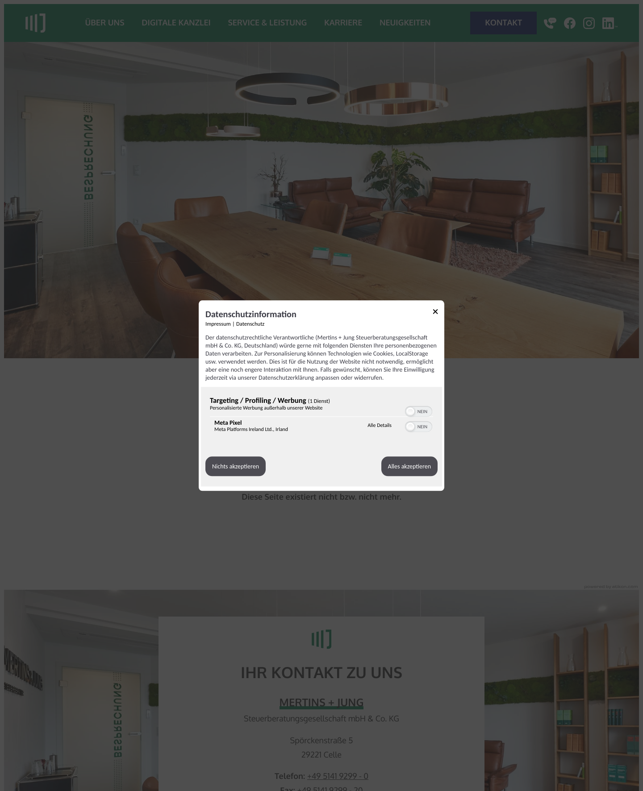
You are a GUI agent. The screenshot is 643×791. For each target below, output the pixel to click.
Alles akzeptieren (409, 466)
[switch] (418, 410)
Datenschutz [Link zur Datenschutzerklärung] (250, 324)
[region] (321, 416)
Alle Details (379, 425)
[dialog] (321, 395)
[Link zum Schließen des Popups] (438, 313)
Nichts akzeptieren (235, 466)
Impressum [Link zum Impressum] (218, 324)
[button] (410, 411)
